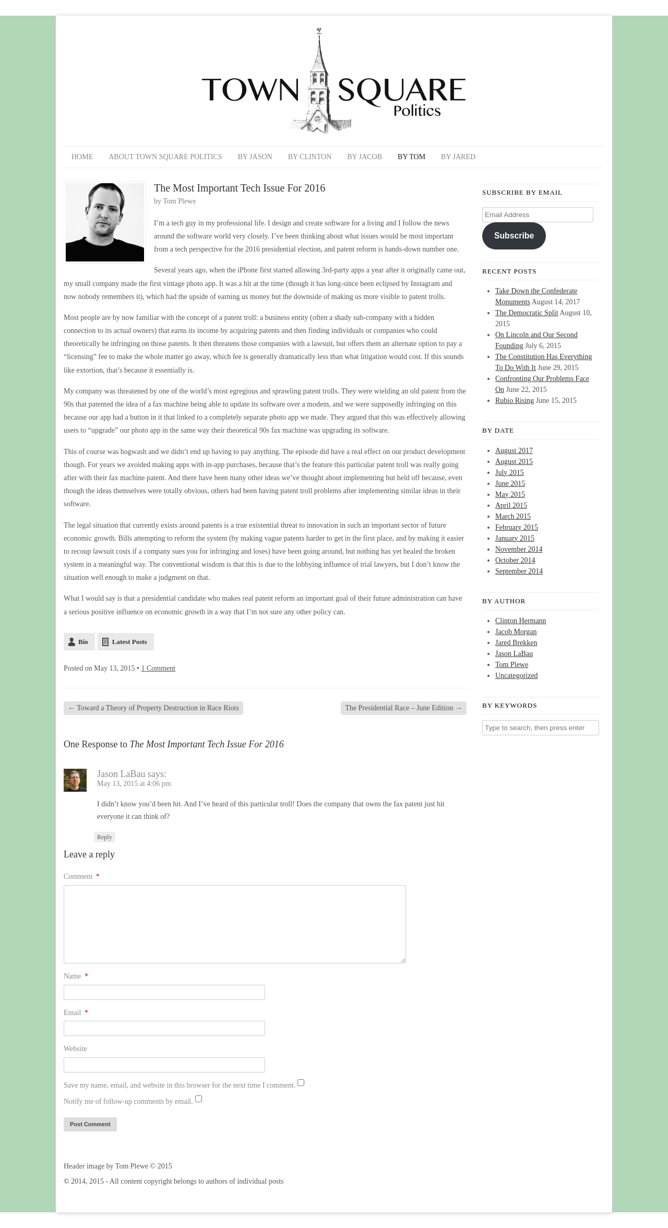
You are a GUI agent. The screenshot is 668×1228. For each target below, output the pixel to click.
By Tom (411, 157)
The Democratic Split (526, 313)
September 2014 (519, 571)
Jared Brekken (516, 643)
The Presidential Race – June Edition (403, 708)
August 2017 (514, 451)
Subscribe (514, 235)
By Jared (458, 157)
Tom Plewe (179, 201)
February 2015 (516, 527)
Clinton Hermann (520, 621)
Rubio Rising (514, 400)
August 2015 (514, 462)
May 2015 (510, 494)
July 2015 (509, 472)
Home (82, 157)
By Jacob (364, 157)
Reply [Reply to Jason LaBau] (104, 837)
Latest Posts (129, 642)
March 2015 (513, 516)
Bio (83, 642)
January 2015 (514, 538)
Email (76, 1013)
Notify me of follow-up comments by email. (128, 1101)
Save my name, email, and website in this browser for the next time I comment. (179, 1085)
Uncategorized (516, 675)
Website (75, 1049)
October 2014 (515, 560)
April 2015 (511, 505)
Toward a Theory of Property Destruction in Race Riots (153, 708)
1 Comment (158, 668)
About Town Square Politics (165, 157)
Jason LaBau (121, 774)
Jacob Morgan (515, 632)
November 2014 (519, 549)
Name (76, 976)
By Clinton (310, 157)
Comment (82, 876)
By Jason (255, 157)
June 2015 (510, 483)
